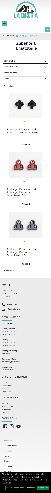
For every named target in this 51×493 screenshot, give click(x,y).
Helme (6, 456)
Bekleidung (8, 466)
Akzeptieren (43, 488)
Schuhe (10, 36)
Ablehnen (31, 488)
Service (5, 404)
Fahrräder (8, 441)
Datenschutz (7, 386)
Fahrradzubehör (10, 446)
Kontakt (5, 383)
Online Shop (6, 413)
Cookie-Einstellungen (15, 488)
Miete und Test (8, 407)
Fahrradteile (8, 451)
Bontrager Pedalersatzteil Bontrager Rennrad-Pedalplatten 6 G (21, 192)
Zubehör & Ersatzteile (26, 36)
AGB (3, 389)
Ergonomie (6, 410)
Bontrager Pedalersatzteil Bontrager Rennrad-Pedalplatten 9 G (21, 252)
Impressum (6, 392)
